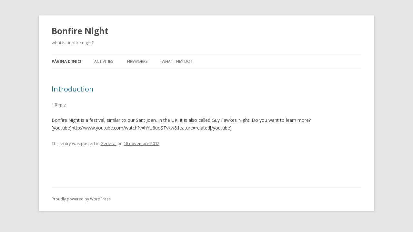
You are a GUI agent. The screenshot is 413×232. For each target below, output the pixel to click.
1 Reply (59, 105)
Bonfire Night (80, 31)
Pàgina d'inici (66, 61)
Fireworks (137, 61)
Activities (103, 61)
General (108, 143)
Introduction (73, 88)
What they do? (177, 61)
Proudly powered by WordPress (81, 199)
